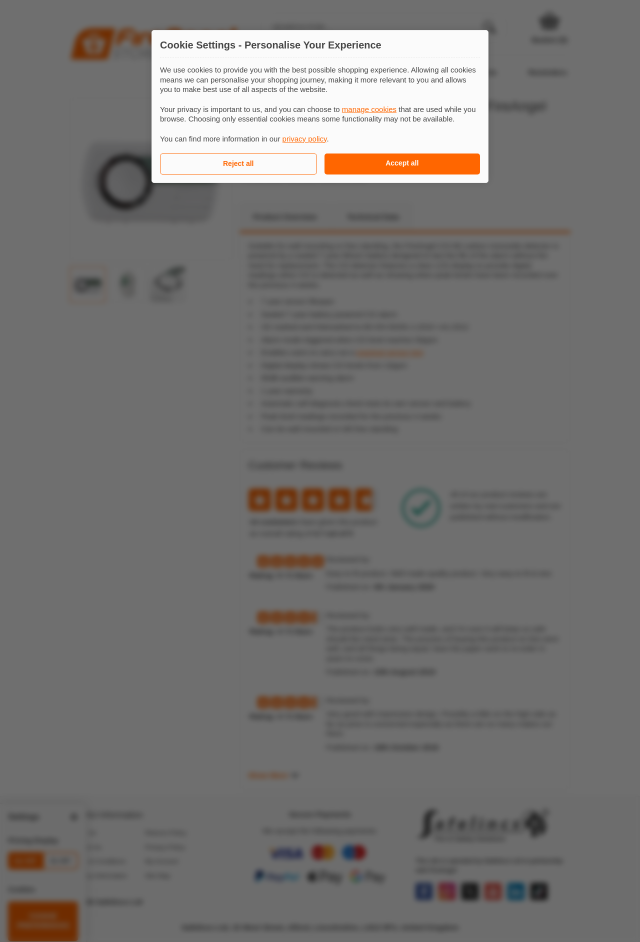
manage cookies (369, 109)
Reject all (238, 164)
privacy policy (304, 138)
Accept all (402, 163)
